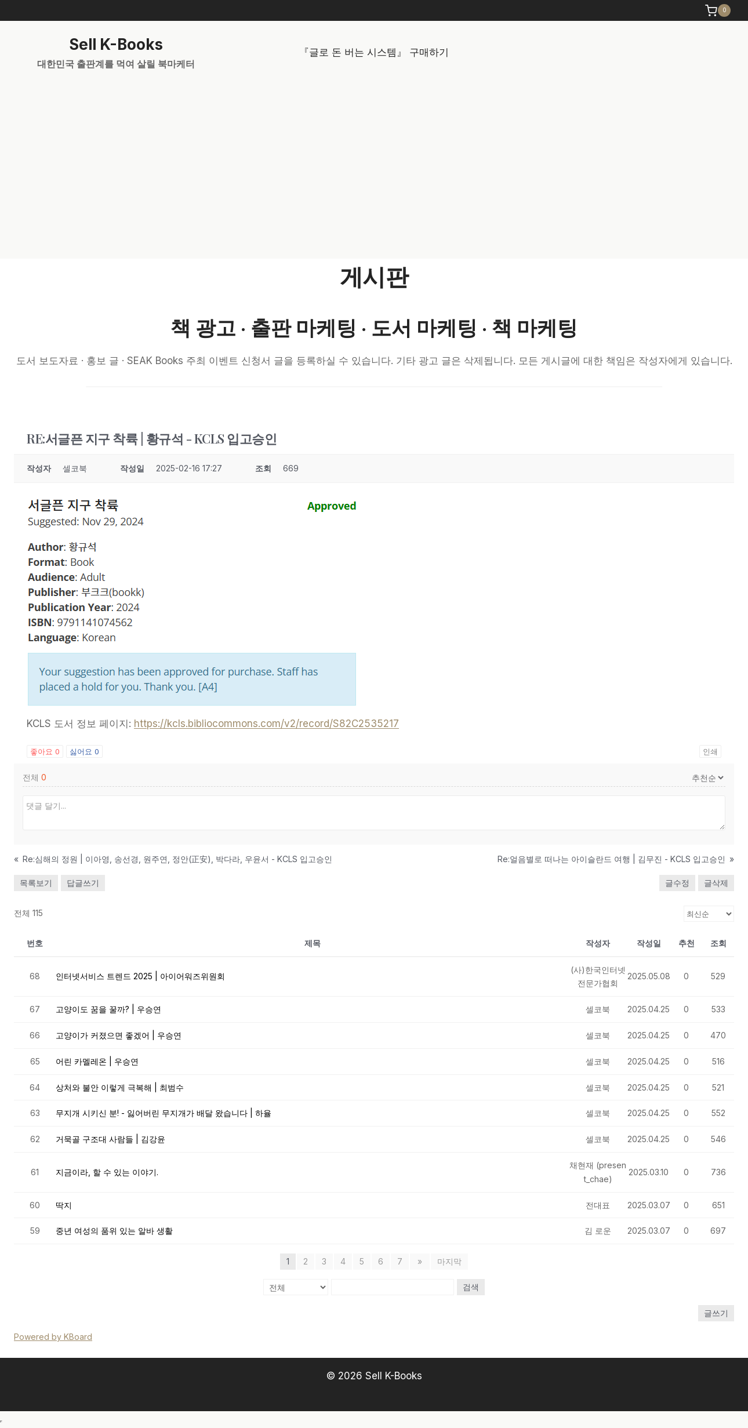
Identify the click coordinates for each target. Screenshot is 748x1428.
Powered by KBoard (53, 1337)
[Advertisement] (374, 171)
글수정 (677, 883)
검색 (471, 1287)
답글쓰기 (83, 883)
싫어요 (84, 751)
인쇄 (710, 751)
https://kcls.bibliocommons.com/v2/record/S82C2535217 (266, 723)
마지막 (448, 1261)
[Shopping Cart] (719, 10)
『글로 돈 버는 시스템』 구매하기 (374, 52)
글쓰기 (716, 1313)
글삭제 (716, 883)
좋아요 (45, 751)
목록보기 (36, 883)
